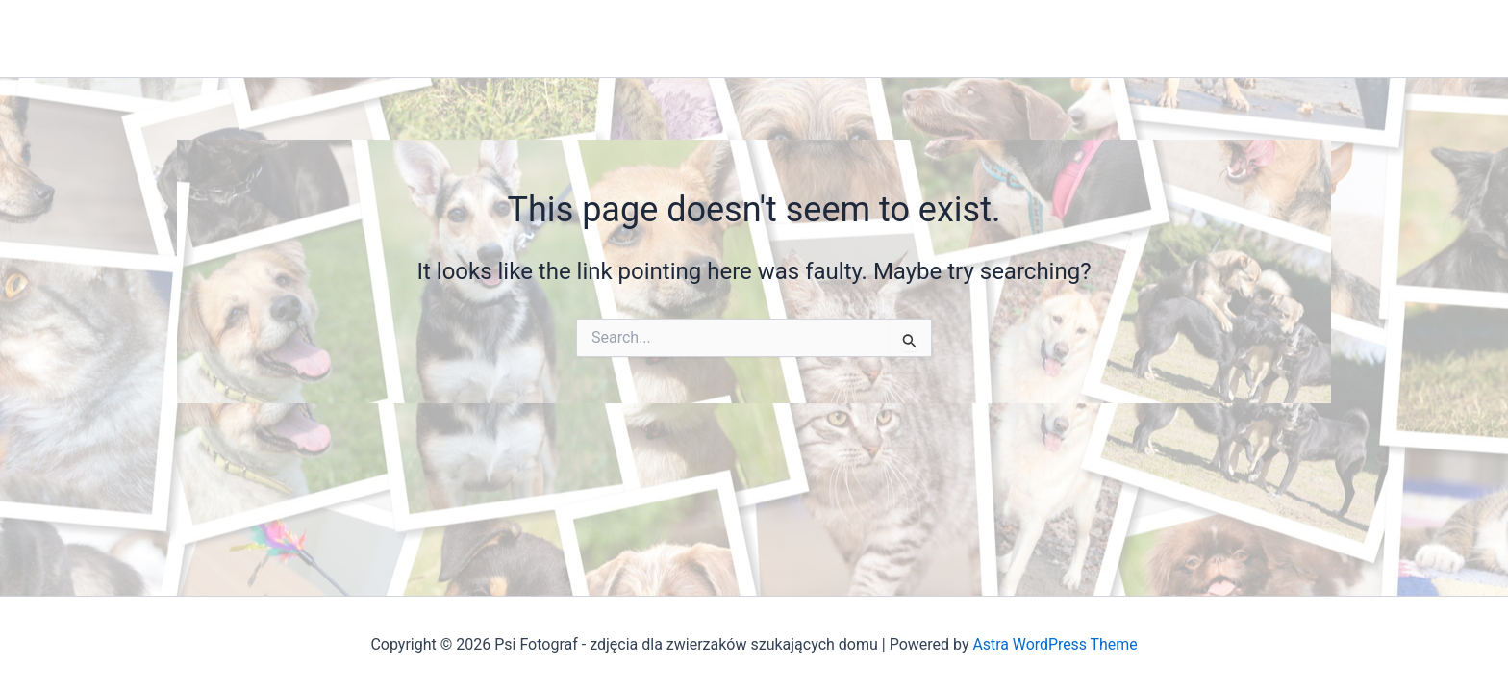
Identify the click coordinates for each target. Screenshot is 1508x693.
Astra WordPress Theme (1055, 644)
